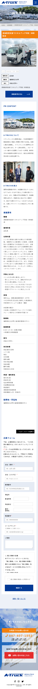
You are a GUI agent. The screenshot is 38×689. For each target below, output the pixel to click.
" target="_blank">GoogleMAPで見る (26, 432)
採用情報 (9, 25)
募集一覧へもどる (19, 598)
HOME (3, 25)
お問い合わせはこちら (21, 655)
